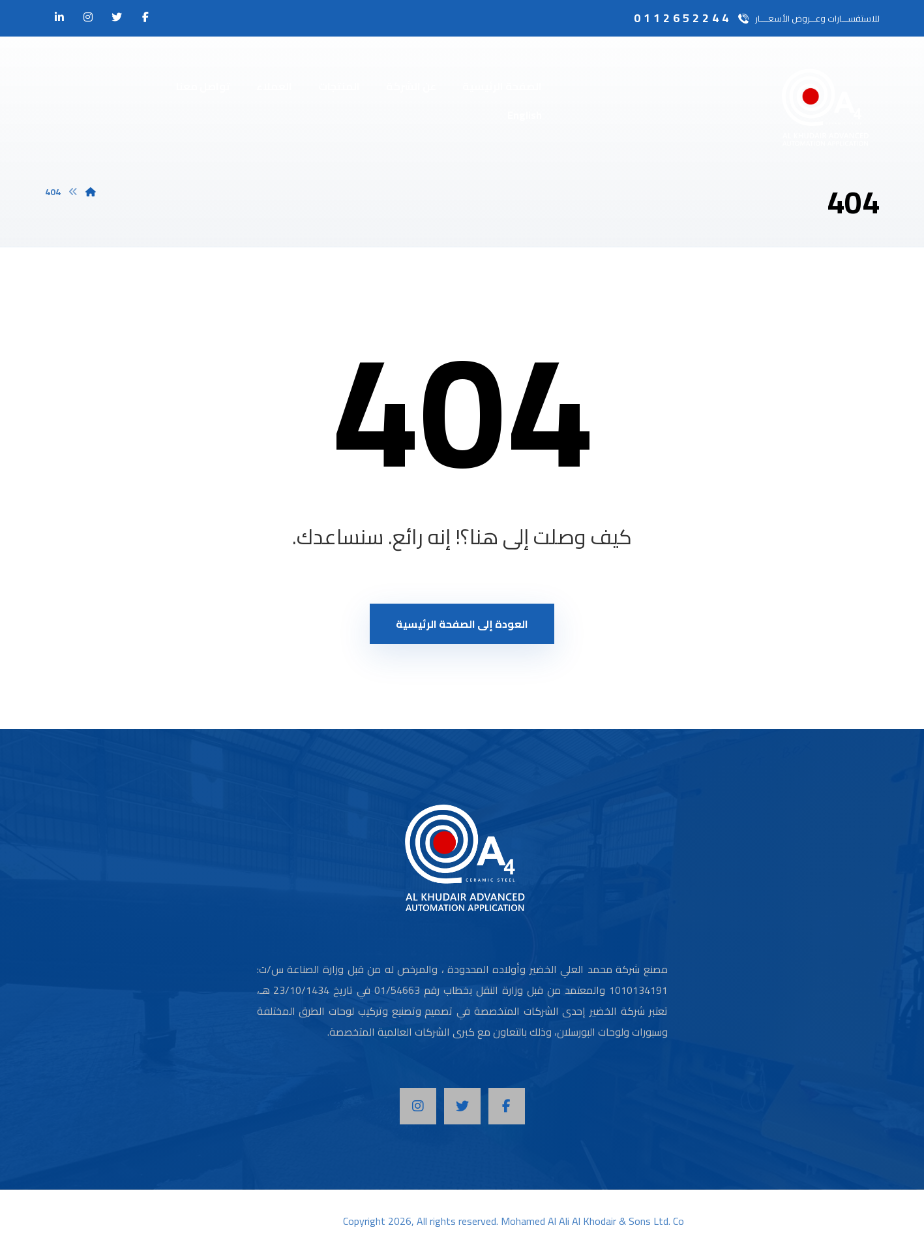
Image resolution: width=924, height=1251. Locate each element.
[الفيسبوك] (145, 17)
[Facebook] (506, 1106)
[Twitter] (462, 1106)
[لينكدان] (59, 17)
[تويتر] (116, 17)
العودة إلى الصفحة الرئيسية (462, 624)
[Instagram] (418, 1106)
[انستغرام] (88, 17)
